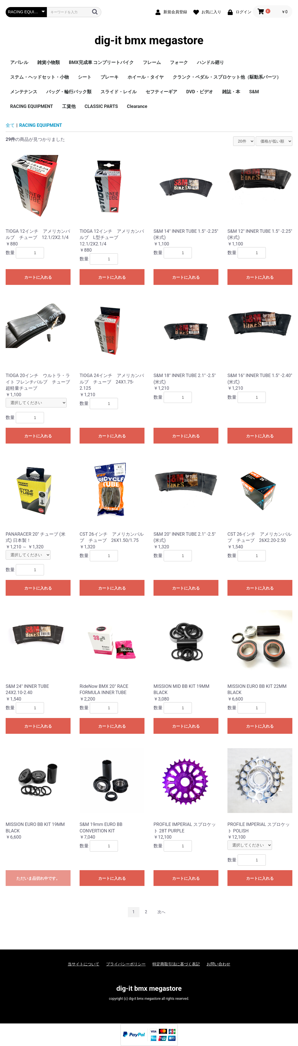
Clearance (137, 106)
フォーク (179, 62)
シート (84, 77)
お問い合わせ (218, 964)
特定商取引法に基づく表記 (176, 964)
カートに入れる (38, 277)
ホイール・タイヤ (146, 77)
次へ (161, 912)
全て (10, 125)
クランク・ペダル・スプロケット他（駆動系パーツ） (227, 77)
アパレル (19, 62)
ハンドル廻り (210, 62)
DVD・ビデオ (199, 91)
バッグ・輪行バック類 (68, 91)
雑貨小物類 (48, 62)
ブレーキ (109, 77)
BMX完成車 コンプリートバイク (101, 62)
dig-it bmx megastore (149, 40)
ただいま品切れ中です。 (38, 878)
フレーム (152, 62)
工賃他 (69, 106)
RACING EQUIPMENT (31, 106)
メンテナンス (23, 91)
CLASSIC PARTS (101, 106)
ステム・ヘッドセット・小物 (39, 77)
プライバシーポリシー (126, 964)
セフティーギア (161, 91)
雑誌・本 (231, 91)
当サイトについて (83, 964)
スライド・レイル (118, 91)
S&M (254, 91)
